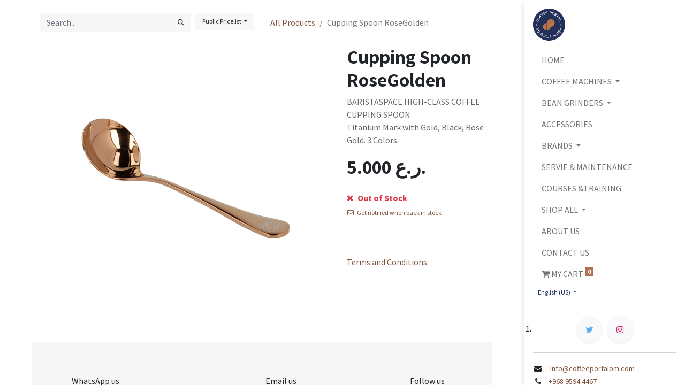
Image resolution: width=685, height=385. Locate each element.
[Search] (181, 22)
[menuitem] (604, 60)
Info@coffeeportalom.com (592, 368)
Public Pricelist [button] (222, 21)
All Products (292, 22)
